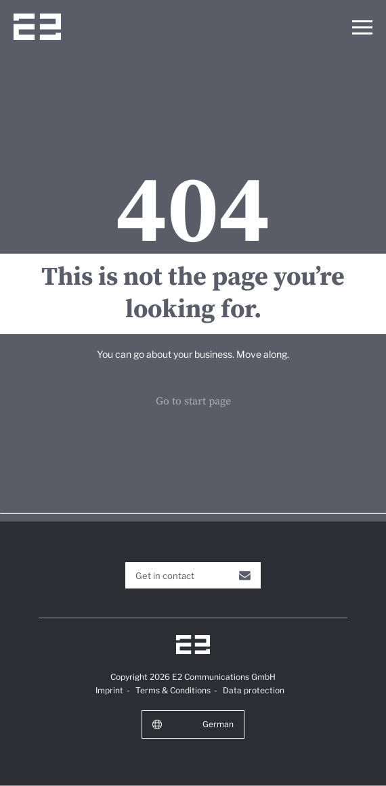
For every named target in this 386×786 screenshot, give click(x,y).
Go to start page (193, 401)
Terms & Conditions (173, 690)
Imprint (109, 690)
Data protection (253, 690)
